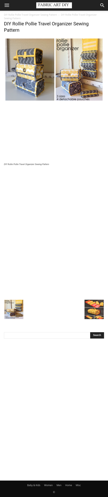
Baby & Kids (33, 485)
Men (58, 485)
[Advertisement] (54, 133)
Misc (78, 485)
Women (48, 485)
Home (68, 485)
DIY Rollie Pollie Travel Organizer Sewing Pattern (30, 14)
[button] (6, 5)
